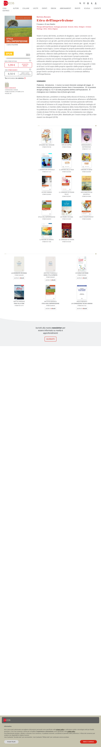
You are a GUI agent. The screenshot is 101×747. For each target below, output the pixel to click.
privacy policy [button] (60, 729)
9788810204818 (12, 70)
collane (25, 8)
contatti (97, 8)
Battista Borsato (44, 16)
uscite (35, 8)
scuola (87, 8)
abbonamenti (65, 8)
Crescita (71, 27)
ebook (53, 8)
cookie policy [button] (71, 731)
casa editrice (6, 9)
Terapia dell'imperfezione (45, 27)
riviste (77, 8)
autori (16, 8)
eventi (44, 8)
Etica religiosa (53, 29)
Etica (76, 27)
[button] (15, 78)
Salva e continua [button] (88, 741)
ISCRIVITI (50, 339)
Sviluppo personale (61, 27)
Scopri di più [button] (11, 741)
